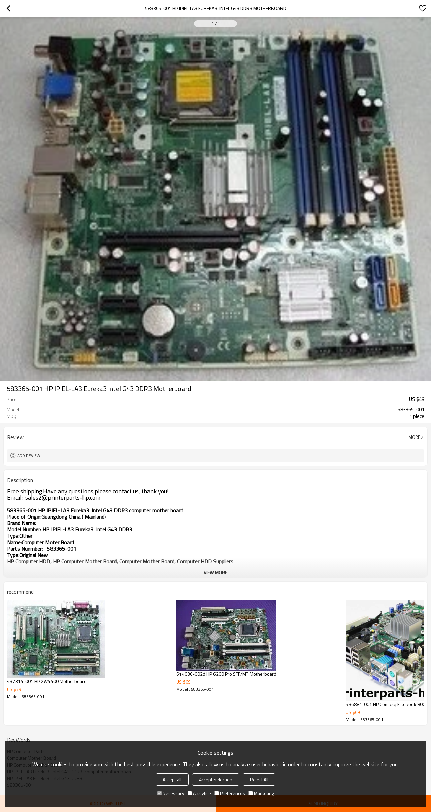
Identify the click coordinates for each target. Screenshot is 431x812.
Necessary (170, 793)
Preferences (229, 793)
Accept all (172, 779)
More (414, 437)
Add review (28, 455)
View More (215, 572)
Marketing (261, 793)
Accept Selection (215, 779)
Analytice (199, 793)
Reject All (259, 779)
